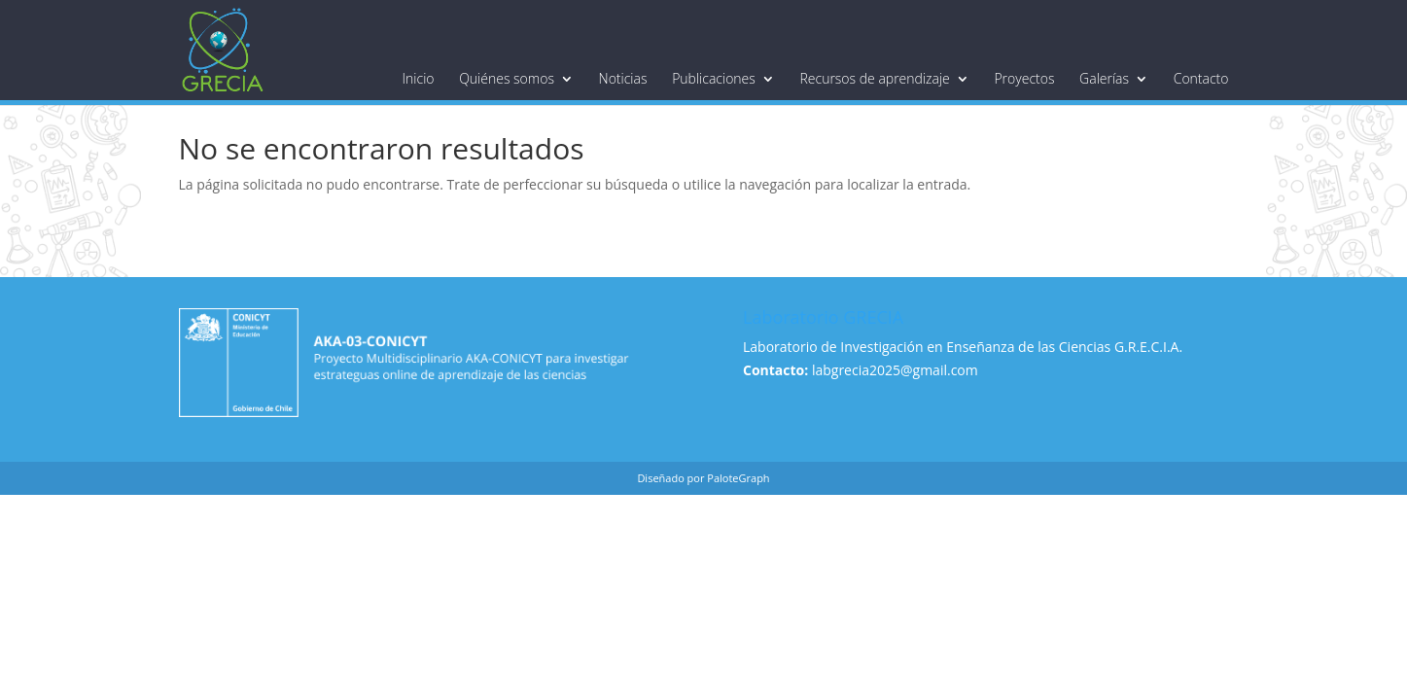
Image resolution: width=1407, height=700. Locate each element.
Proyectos (1024, 79)
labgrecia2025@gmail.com (895, 370)
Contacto (1201, 79)
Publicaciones (714, 79)
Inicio (419, 79)
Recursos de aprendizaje (874, 79)
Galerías (1104, 79)
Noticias (623, 79)
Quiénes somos (506, 79)
